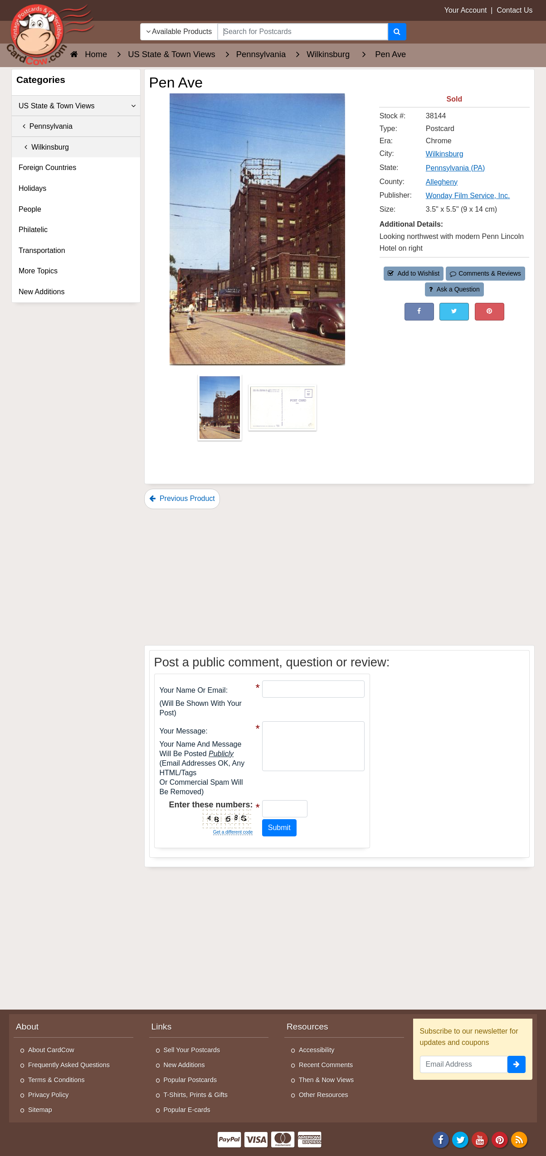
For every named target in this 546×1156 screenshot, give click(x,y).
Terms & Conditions (56, 1079)
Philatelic (33, 229)
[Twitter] (460, 1139)
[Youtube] (480, 1139)
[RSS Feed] (519, 1139)
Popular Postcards (190, 1079)
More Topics (38, 271)
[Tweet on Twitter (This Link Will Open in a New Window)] (454, 312)
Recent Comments (326, 1065)
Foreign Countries (47, 167)
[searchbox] (302, 31)
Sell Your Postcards (192, 1050)
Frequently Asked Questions (69, 1065)
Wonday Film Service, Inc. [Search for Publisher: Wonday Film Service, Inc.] (468, 195)
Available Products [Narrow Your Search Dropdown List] (179, 31)
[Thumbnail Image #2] (282, 410)
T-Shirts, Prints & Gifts (196, 1094)
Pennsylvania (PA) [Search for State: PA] (455, 168)
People (30, 209)
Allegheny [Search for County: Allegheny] (442, 182)
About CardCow (51, 1050)
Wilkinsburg (44, 147)
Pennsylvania (46, 126)
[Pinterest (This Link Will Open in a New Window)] (489, 312)
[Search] (397, 31)
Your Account (465, 10)
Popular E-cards (187, 1109)
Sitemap (40, 1109)
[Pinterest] (499, 1139)
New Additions (41, 292)
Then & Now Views (326, 1079)
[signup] (516, 1064)
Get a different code (233, 832)
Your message (183, 731)
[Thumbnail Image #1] (220, 410)
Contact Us (514, 10)
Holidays (32, 188)
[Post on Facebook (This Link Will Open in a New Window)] (419, 312)
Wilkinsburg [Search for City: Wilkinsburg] (444, 154)
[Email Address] (464, 1064)
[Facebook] (440, 1139)
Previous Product (182, 498)
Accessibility (316, 1050)
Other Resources (323, 1094)
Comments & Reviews (485, 273)
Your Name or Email (193, 690)
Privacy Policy (48, 1094)
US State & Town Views (77, 106)
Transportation (42, 250)
